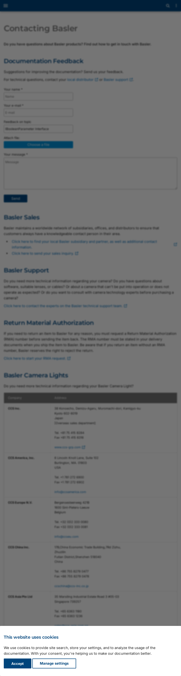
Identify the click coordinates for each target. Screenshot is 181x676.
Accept (17, 663)
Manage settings (54, 663)
